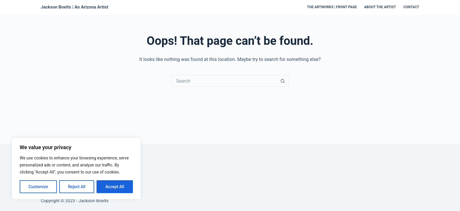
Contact (411, 7)
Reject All (76, 186)
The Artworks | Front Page (332, 7)
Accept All (114, 186)
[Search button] (283, 81)
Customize (38, 186)
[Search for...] (224, 81)
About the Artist (380, 7)
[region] (76, 168)
